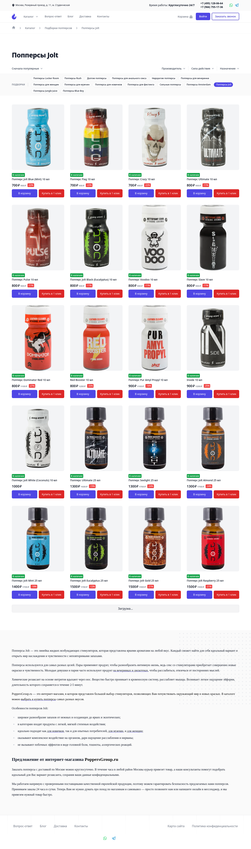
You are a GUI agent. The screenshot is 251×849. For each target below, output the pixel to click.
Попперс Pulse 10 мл (25, 279)
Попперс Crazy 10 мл (141, 179)
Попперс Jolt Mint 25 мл (27, 580)
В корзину (24, 193)
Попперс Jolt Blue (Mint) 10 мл (30, 179)
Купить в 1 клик (51, 193)
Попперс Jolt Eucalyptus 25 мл (89, 580)
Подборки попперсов (58, 28)
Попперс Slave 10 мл (200, 279)
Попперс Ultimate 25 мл (85, 480)
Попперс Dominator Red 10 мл (31, 380)
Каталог (30, 28)
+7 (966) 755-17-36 (211, 7)
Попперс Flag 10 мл (82, 179)
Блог (70, 16)
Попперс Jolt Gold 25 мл (143, 580)
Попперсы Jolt (90, 28)
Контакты (103, 16)
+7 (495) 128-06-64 (211, 3)
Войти (203, 16)
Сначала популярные (27, 68)
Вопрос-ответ (53, 16)
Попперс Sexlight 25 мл (143, 480)
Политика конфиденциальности (215, 826)
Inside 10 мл (194, 380)
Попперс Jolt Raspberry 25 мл (205, 580)
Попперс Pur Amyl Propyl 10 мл (148, 380)
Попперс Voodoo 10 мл (142, 279)
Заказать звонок (225, 16)
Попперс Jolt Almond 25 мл (204, 480)
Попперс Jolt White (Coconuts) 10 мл (34, 480)
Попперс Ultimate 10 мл (202, 179)
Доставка (85, 16)
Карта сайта (176, 826)
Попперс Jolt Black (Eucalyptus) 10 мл (93, 279)
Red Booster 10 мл (81, 380)
